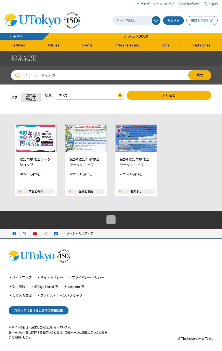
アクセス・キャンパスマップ (61, 296)
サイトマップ (22, 278)
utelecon (75, 287)
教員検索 (173, 20)
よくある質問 (22, 296)
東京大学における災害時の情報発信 (38, 311)
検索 (199, 75)
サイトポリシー (51, 278)
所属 (48, 95)
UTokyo (136, 36)
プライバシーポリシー (88, 278)
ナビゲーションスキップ (157, 3)
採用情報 (18, 287)
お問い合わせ (191, 3)
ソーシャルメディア (79, 234)
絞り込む (168, 95)
